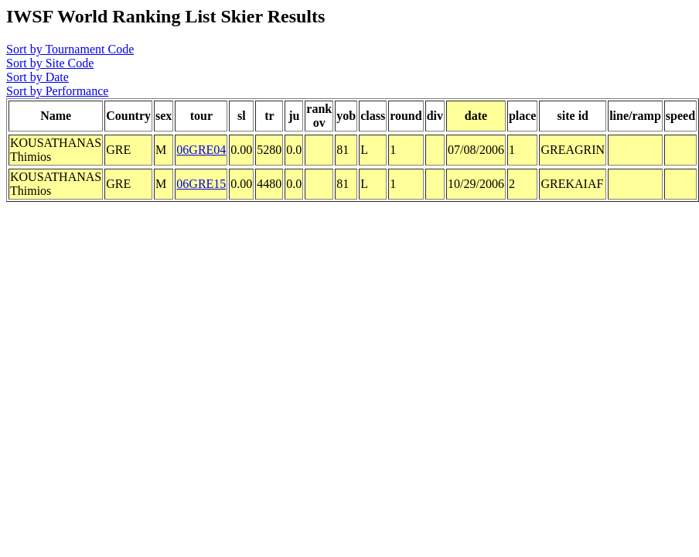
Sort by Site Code (50, 63)
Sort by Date (37, 77)
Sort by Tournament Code (70, 49)
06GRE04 (201, 149)
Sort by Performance (57, 90)
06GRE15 (201, 183)
